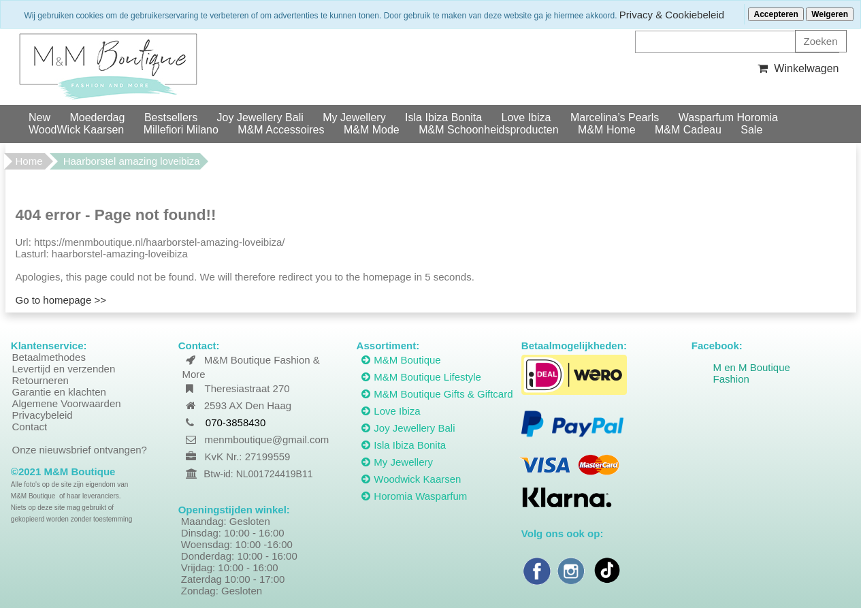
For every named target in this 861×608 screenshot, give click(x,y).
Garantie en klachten (59, 392)
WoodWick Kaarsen (76, 129)
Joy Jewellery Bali (260, 117)
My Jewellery (354, 117)
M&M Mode (372, 129)
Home (29, 161)
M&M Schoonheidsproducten (488, 129)
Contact (30, 426)
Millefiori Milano (181, 129)
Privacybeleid (42, 415)
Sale (751, 129)
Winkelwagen (796, 68)
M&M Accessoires (281, 129)
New (39, 117)
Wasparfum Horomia (728, 117)
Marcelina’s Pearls (614, 117)
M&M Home (606, 129)
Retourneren (40, 380)
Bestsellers (170, 117)
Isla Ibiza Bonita (443, 117)
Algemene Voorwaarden (66, 403)
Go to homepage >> (61, 300)
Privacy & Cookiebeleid (671, 14)
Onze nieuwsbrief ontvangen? (79, 449)
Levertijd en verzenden (64, 368)
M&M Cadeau (688, 129)
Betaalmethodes (49, 357)
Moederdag (97, 117)
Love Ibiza (526, 117)
